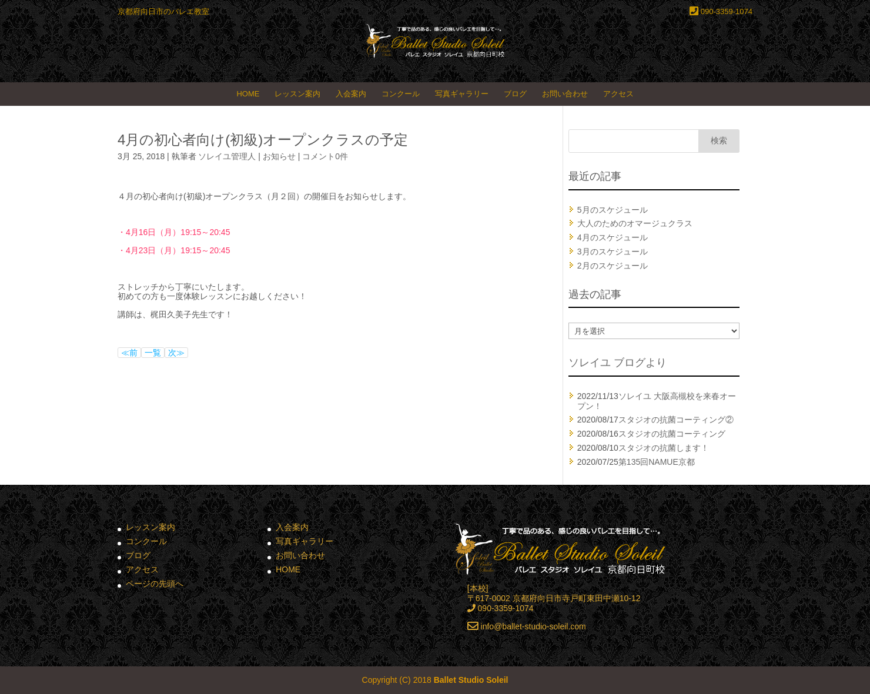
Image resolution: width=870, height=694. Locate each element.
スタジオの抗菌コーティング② (676, 419)
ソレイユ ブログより (617, 362)
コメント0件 (325, 156)
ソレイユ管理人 (227, 156)
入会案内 (351, 93)
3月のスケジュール (612, 251)
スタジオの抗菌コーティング (671, 433)
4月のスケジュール (612, 237)
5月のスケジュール (612, 209)
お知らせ (279, 156)
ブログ (515, 93)
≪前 (129, 352)
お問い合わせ (565, 93)
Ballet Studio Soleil (471, 680)
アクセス (618, 93)
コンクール (401, 93)
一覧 (153, 352)
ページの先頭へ (154, 583)
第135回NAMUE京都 (656, 462)
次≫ (176, 352)
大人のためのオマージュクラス (634, 223)
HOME (247, 93)
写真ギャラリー (461, 93)
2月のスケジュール (612, 265)
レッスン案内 (297, 93)
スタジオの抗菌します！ (663, 447)
